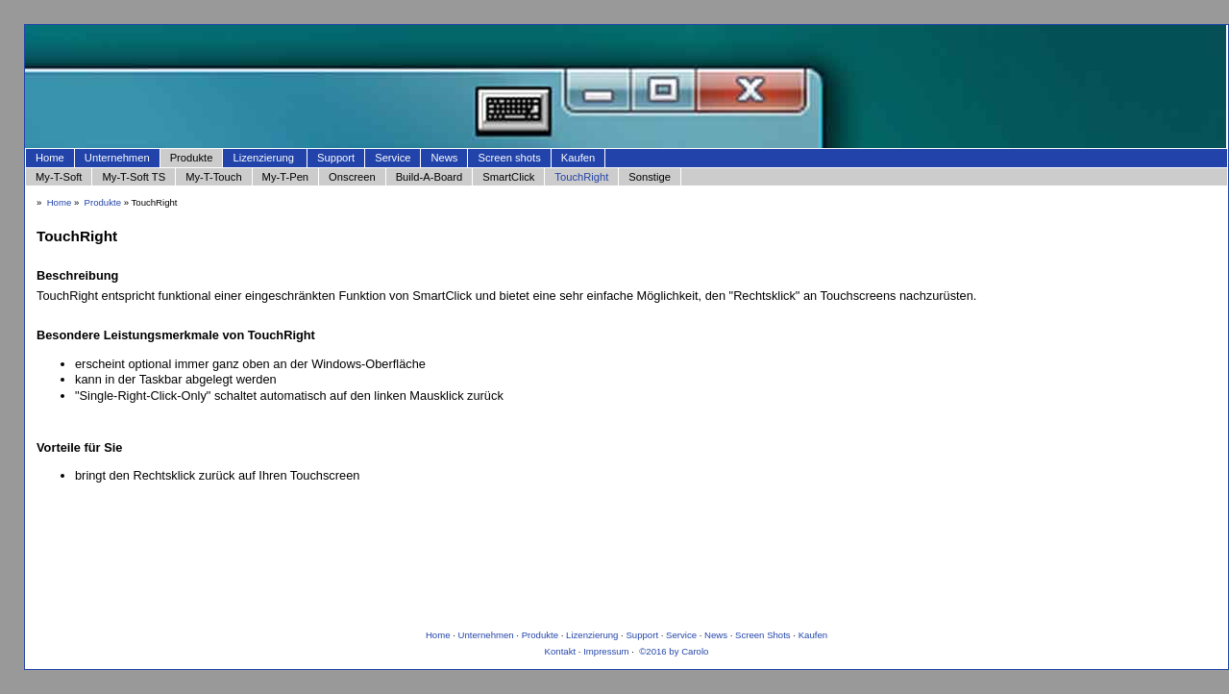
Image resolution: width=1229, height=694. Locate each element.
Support (336, 157)
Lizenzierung (263, 157)
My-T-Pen (285, 177)
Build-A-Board (429, 177)
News (443, 157)
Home (50, 157)
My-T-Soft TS (133, 177)
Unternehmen (117, 157)
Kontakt (561, 651)
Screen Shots (763, 635)
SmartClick (508, 177)
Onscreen (352, 177)
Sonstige (649, 177)
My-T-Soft (59, 177)
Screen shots (509, 157)
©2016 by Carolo (673, 651)
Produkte (191, 157)
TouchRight (581, 177)
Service (392, 157)
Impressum (605, 651)
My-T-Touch (213, 177)
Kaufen (578, 157)
